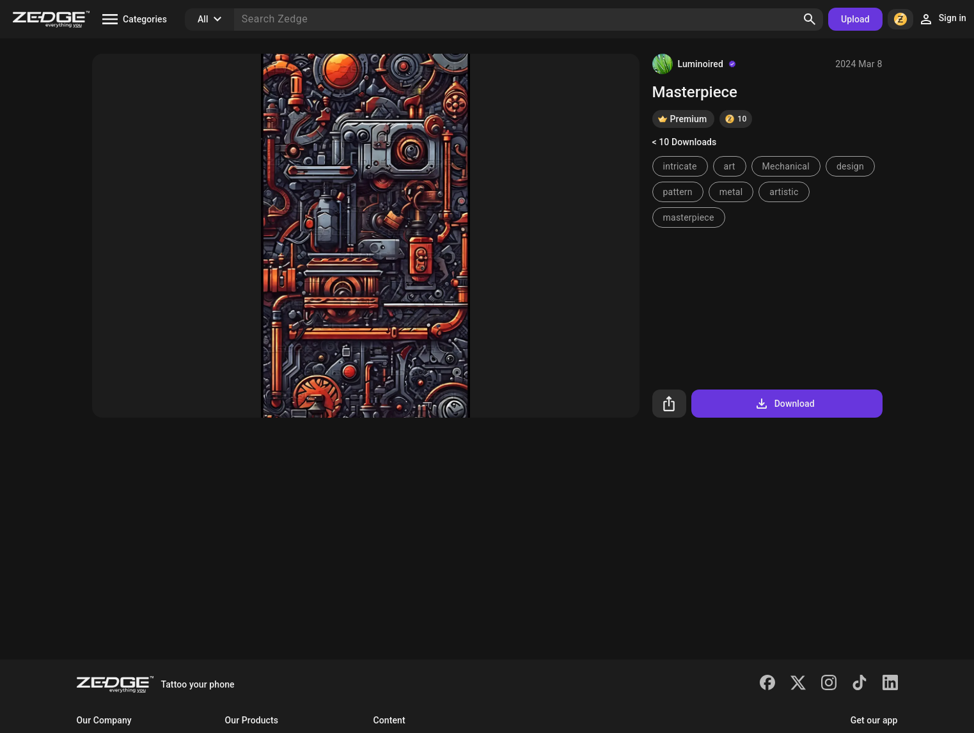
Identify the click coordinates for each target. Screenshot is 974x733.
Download (784, 403)
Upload (855, 19)
